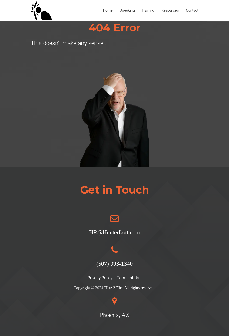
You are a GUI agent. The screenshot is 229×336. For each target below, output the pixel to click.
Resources (170, 10)
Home (108, 10)
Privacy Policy (100, 278)
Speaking (127, 10)
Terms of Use (129, 278)
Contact (192, 10)
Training (148, 10)
